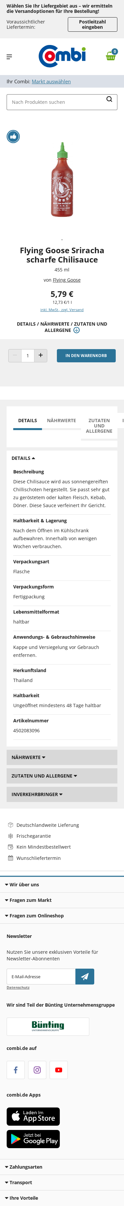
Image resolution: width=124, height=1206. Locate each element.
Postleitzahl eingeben (92, 24)
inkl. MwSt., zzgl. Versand (62, 309)
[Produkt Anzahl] (27, 355)
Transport (18, 1182)
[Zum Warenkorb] (112, 57)
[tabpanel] (62, 179)
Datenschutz (18, 987)
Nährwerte (61, 420)
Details (27, 420)
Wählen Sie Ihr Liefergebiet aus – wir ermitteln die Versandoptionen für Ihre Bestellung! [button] (59, 8)
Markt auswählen (51, 81)
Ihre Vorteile (21, 1198)
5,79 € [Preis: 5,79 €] (62, 293)
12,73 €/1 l (62, 302)
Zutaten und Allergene (99, 425)
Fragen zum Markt (28, 900)
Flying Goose (67, 280)
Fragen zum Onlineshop (34, 915)
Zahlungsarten (23, 1167)
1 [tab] (62, 240)
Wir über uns (22, 884)
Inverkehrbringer (37, 794)
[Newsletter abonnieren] (84, 977)
